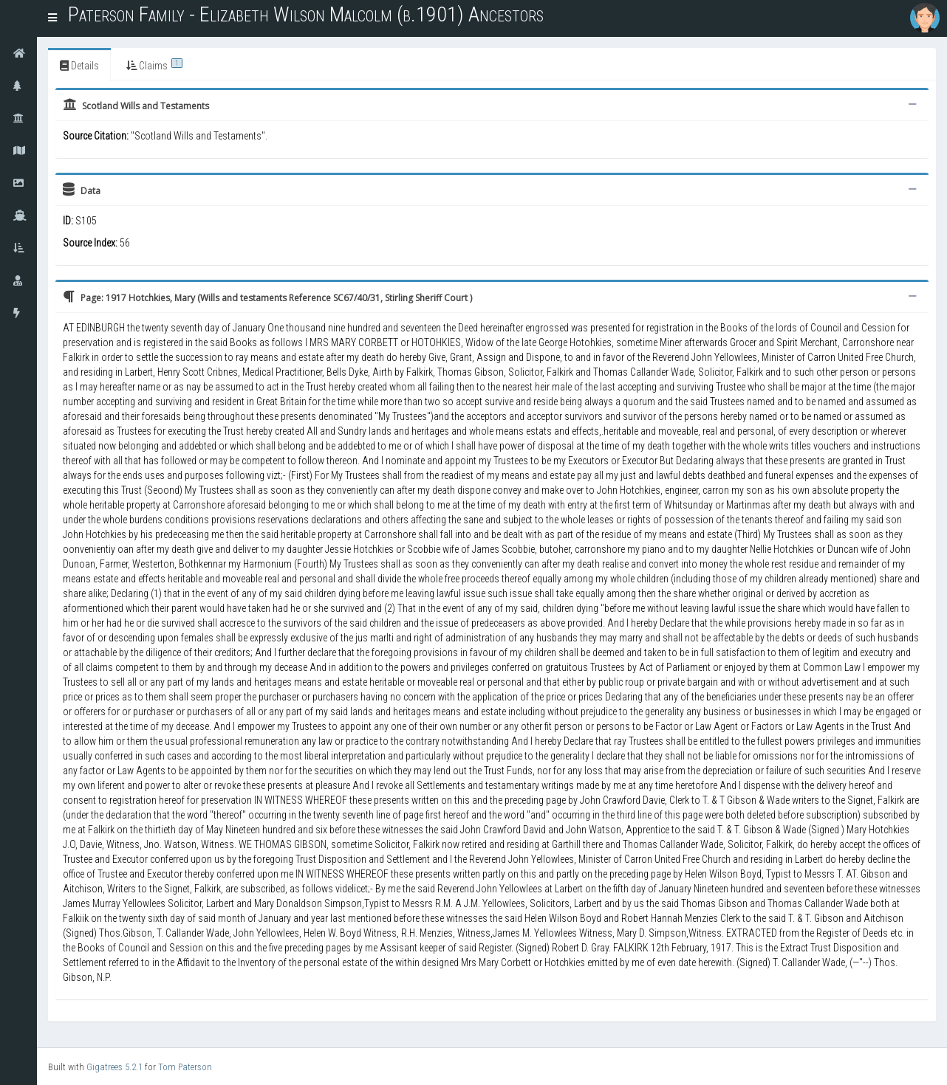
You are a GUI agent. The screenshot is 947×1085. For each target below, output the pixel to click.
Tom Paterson (185, 1066)
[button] (52, 18)
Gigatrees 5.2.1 (114, 1066)
